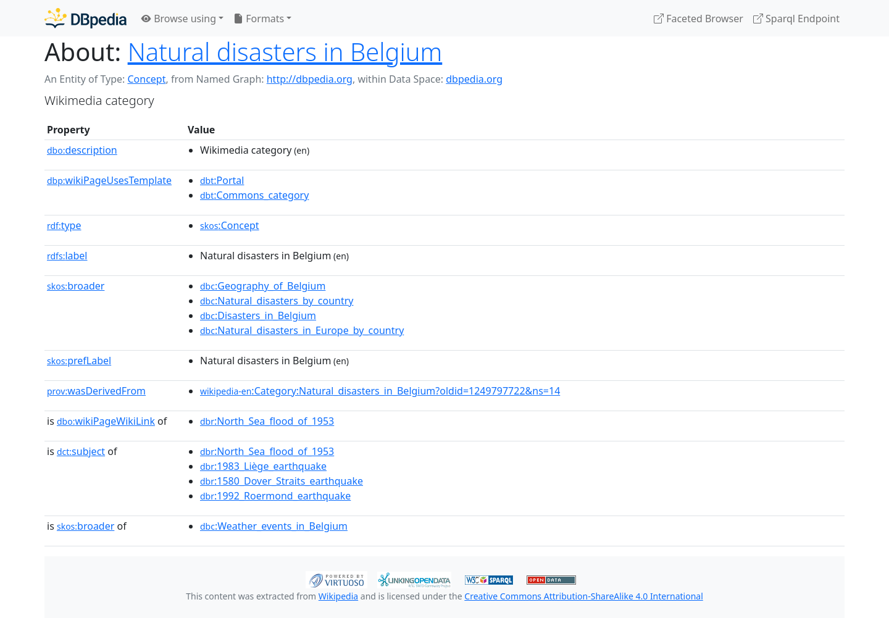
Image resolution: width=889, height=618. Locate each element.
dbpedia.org (474, 79)
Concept (146, 79)
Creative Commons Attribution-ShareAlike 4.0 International (583, 596)
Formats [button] (258, 18)
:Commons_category (254, 195)
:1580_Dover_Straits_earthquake (281, 481)
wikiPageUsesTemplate (109, 180)
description (82, 150)
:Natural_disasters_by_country (276, 300)
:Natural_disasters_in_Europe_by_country (302, 330)
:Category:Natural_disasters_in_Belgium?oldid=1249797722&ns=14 (380, 391)
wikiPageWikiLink (106, 421)
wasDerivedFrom (96, 391)
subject (81, 451)
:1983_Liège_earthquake (263, 466)
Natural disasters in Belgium (285, 52)
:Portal (222, 180)
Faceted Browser (698, 18)
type (64, 225)
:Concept (229, 225)
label (67, 255)
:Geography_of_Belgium (262, 286)
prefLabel (79, 360)
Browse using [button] (178, 18)
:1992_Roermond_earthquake (275, 496)
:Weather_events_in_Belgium (274, 526)
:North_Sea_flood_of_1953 (267, 421)
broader (75, 286)
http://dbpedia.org (310, 79)
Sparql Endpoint (796, 18)
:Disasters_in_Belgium (258, 315)
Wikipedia (338, 596)
